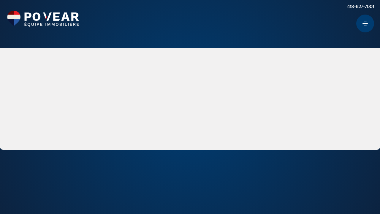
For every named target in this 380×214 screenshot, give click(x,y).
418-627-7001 (354, 10)
